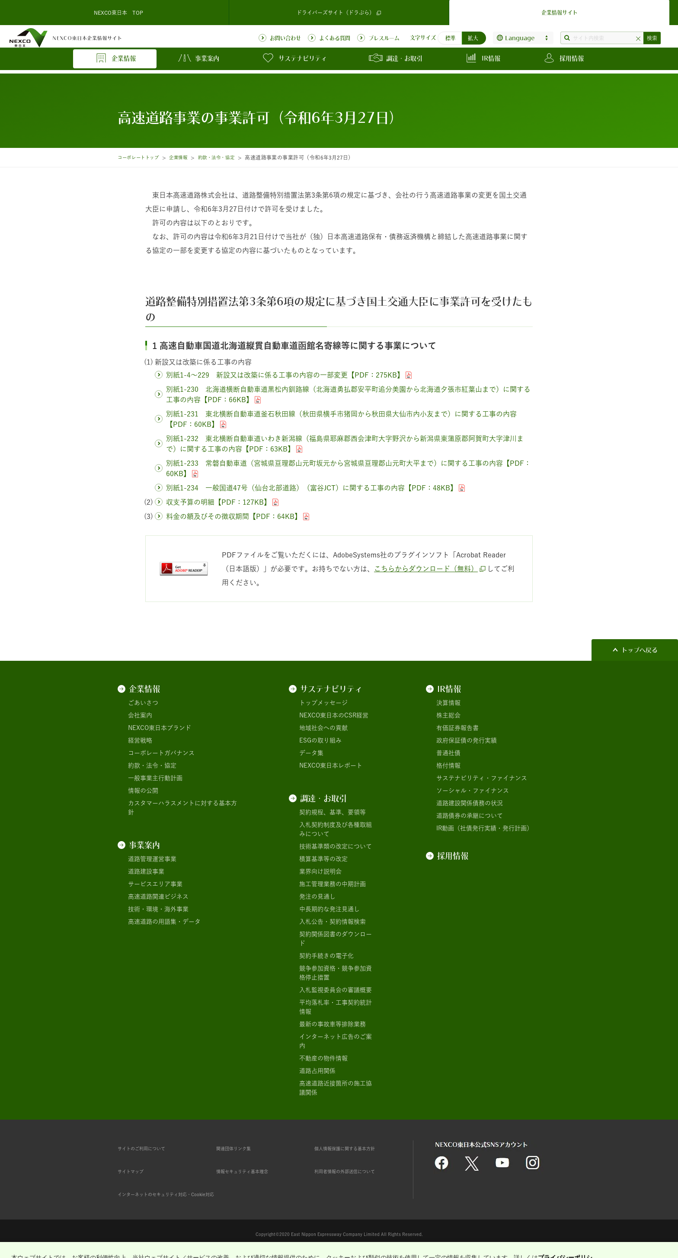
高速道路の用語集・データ (164, 922)
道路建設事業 (146, 871)
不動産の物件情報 (323, 1058)
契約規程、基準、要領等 (332, 812)
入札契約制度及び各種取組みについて (335, 829)
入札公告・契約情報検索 (332, 922)
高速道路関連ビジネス (158, 896)
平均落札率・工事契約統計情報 (335, 1007)
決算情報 (448, 703)
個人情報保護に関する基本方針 (356, 1148)
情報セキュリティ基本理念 (252, 1171)
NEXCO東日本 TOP (118, 10)
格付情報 (448, 765)
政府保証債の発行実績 (466, 740)
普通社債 (448, 753)
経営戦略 (140, 740)
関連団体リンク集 (240, 1148)
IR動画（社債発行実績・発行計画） (484, 828)
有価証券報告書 (457, 728)
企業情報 (187, 157)
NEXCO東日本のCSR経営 (333, 715)
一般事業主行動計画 (155, 778)
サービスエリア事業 (155, 884)
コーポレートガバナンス (161, 753)
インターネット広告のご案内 (335, 1041)
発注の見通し (317, 896)
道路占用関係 (317, 1071)
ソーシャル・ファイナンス (472, 790)
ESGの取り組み (320, 740)
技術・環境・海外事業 (158, 909)
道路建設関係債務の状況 (469, 803)
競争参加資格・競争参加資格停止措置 (335, 972)
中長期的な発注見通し (329, 909)
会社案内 (140, 715)
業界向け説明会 (320, 871)
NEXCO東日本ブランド (159, 728)
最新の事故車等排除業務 (332, 1024)
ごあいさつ (143, 703)
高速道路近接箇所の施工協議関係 (335, 1087)
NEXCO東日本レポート (330, 765)
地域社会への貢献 (323, 728)
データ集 (311, 753)
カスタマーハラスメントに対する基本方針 (182, 807)
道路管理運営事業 (152, 859)
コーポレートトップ (142, 157)
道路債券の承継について (469, 816)
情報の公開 (143, 790)
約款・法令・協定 (230, 157)
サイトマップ (136, 1171)
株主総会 (448, 715)
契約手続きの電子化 (326, 956)
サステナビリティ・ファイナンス (481, 778)
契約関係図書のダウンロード (335, 938)
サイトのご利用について (151, 1148)
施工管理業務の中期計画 (332, 884)
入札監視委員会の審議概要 (335, 990)
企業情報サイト (559, 10)
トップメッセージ (323, 703)
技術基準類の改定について (335, 846)
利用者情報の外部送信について (356, 1171)
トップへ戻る (639, 650)
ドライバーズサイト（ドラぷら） (339, 10)
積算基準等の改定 (323, 859)
